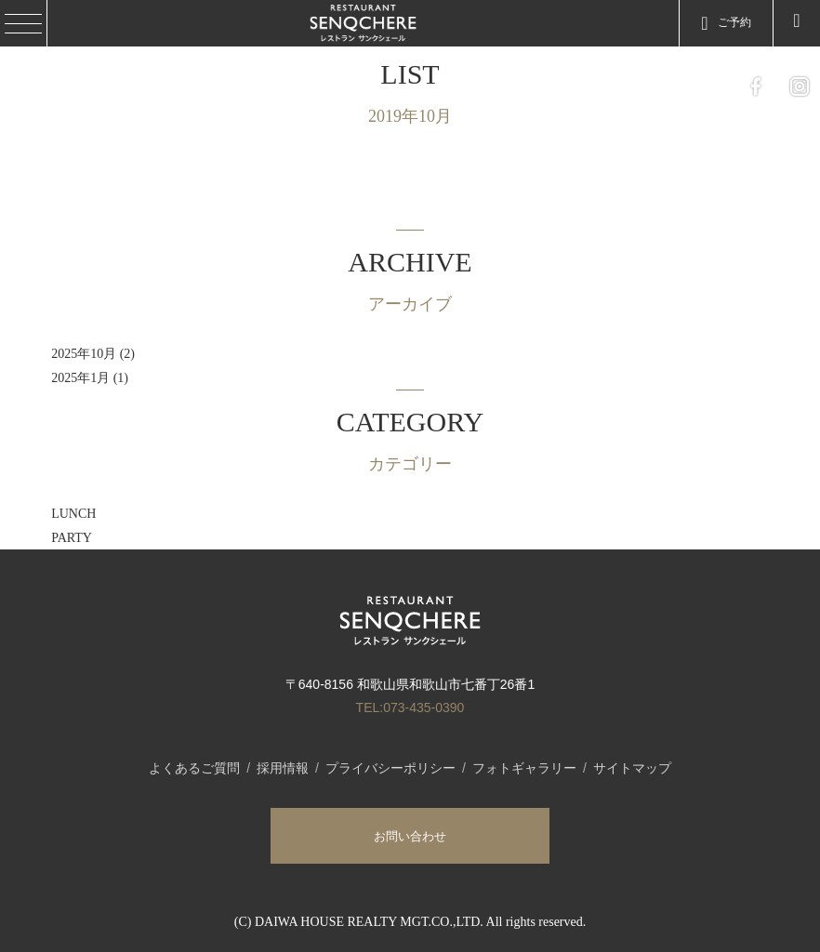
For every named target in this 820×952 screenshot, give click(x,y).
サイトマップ (632, 767)
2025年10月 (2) (93, 354)
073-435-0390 (423, 707)
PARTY (71, 538)
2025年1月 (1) (89, 378)
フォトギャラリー (524, 767)
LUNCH (73, 514)
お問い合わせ (410, 836)
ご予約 (725, 23)
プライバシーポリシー (390, 767)
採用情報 (283, 767)
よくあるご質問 (194, 767)
